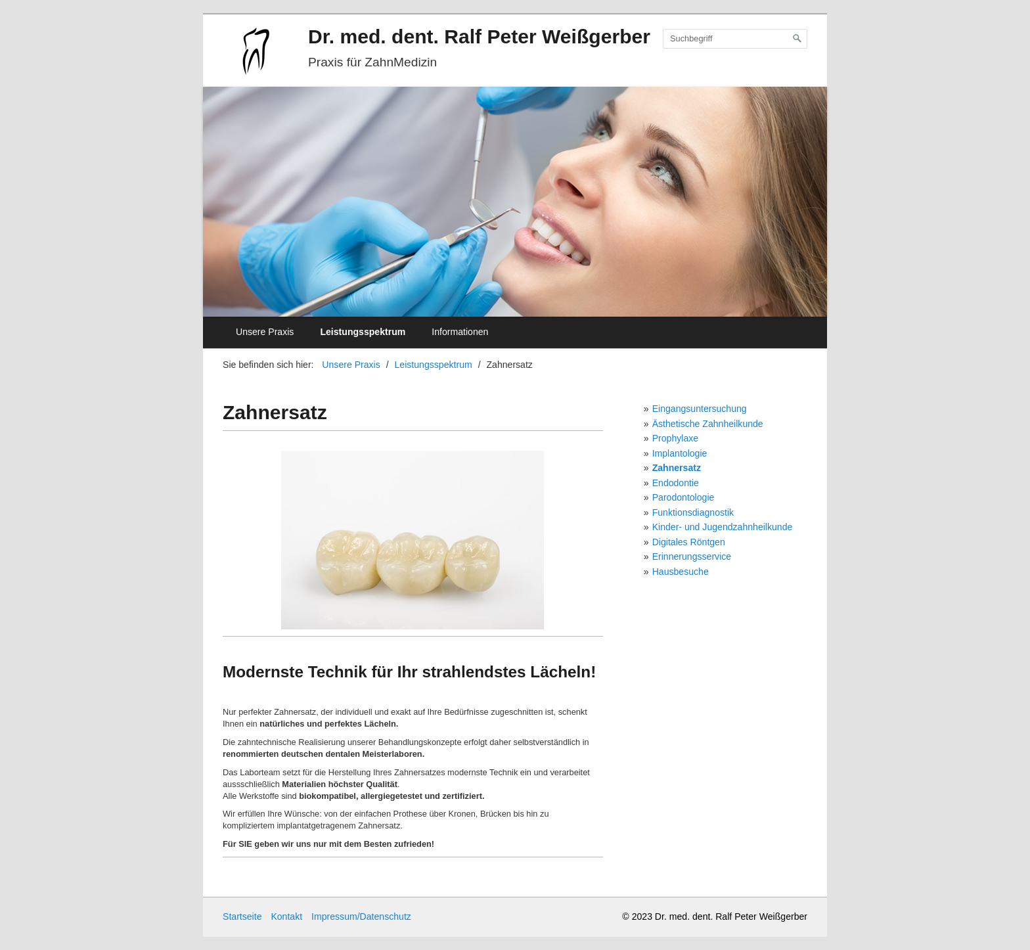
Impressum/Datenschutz (361, 916)
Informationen (460, 332)
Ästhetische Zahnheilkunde (707, 423)
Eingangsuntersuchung (699, 408)
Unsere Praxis (265, 332)
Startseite (242, 916)
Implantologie (679, 453)
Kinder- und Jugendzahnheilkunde (722, 527)
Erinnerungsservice (692, 556)
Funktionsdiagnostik (693, 512)
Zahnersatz (676, 468)
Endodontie (675, 483)
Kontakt (286, 916)
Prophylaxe (675, 438)
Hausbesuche (680, 571)
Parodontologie (683, 497)
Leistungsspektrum (362, 332)
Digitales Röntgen (688, 542)
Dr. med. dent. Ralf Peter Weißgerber (479, 36)
